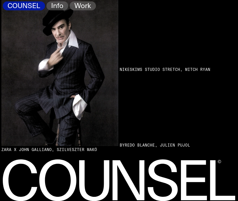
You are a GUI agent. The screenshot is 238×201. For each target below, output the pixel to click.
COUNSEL (24, 6)
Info (57, 6)
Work (82, 6)
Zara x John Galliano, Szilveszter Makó (49, 149)
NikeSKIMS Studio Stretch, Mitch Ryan (165, 69)
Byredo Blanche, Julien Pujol (155, 145)
